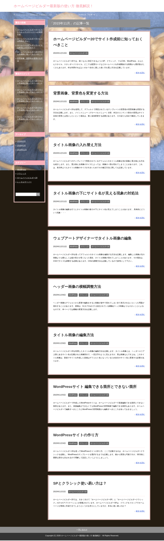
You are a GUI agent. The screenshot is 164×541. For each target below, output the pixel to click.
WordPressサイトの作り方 (77, 435)
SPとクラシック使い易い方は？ (81, 484)
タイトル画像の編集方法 (74, 335)
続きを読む (140, 73)
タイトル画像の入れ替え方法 (78, 145)
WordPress (74, 102)
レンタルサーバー (24, 183)
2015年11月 (22, 150)
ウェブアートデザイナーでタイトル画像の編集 (94, 239)
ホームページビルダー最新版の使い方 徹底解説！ (60, 6)
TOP (33, 15)
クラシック (85, 102)
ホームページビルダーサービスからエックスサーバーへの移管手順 (30, 32)
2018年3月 (21, 142)
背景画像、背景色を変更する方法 (82, 93)
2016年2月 (21, 146)
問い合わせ (82, 530)
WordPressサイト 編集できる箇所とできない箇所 (97, 387)
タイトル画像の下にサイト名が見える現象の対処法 (98, 193)
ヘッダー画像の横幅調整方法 (78, 287)
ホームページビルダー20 (79, 54)
